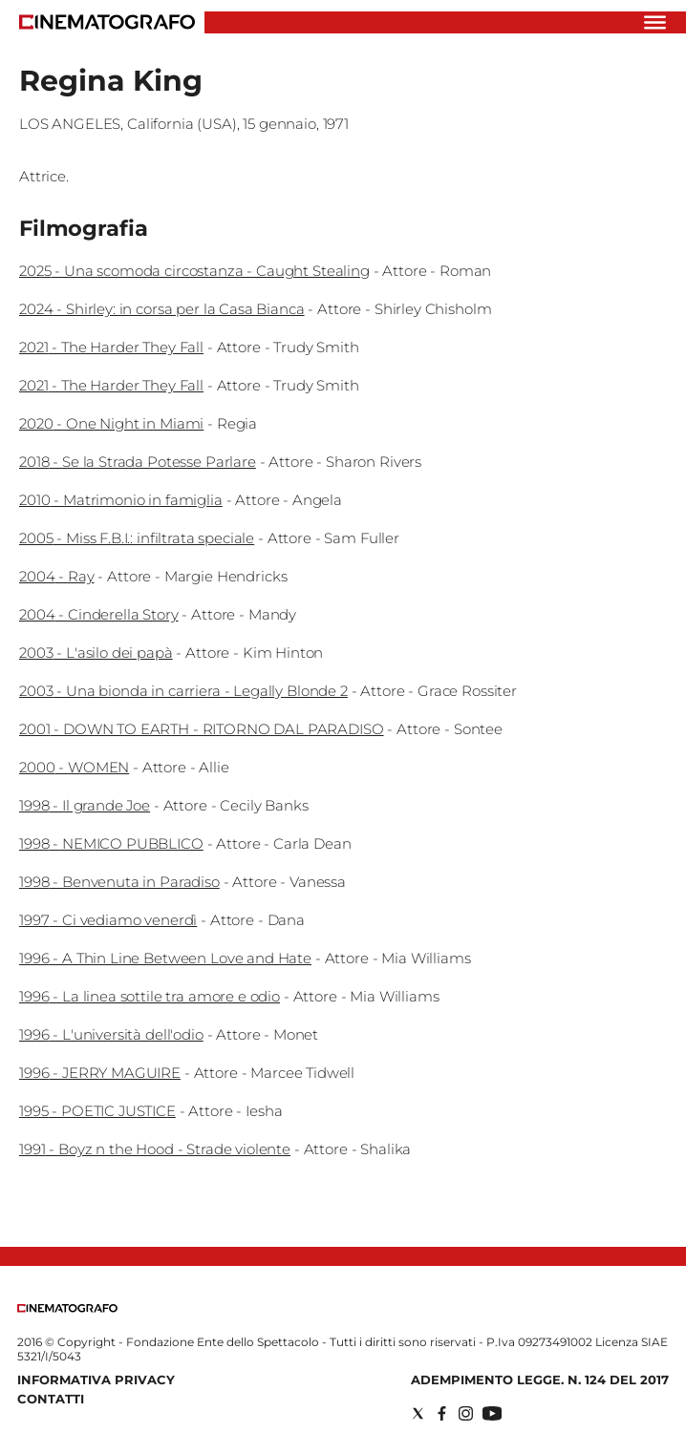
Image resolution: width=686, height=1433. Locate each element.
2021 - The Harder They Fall (111, 347)
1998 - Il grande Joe (84, 805)
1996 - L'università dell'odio (111, 1034)
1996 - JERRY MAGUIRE (100, 1073)
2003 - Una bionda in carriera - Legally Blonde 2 (183, 691)
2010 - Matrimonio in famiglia (121, 500)
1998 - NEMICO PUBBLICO (111, 843)
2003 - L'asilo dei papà (96, 652)
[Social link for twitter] (418, 1413)
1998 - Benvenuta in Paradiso (119, 882)
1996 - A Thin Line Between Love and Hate (165, 958)
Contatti (50, 1398)
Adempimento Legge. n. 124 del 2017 (540, 1379)
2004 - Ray (57, 576)
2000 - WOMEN (74, 767)
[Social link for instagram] (466, 1413)
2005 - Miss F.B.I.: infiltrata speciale (136, 538)
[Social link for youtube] (492, 1413)
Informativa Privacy (96, 1379)
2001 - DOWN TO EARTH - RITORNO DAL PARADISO (201, 729)
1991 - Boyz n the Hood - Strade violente (154, 1149)
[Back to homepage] (67, 1308)
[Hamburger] (655, 22)
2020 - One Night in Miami (111, 423)
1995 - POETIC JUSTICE (97, 1111)
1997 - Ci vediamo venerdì (108, 920)
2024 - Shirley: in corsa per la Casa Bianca (162, 309)
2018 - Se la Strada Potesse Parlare (137, 462)
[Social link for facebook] (442, 1413)
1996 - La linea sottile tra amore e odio (149, 996)
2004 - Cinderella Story (99, 614)
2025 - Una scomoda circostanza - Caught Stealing (194, 271)
